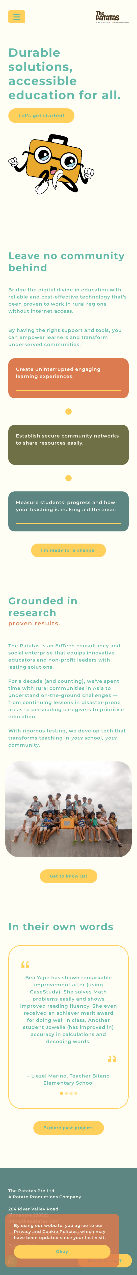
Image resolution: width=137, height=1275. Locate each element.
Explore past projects (68, 1127)
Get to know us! (68, 876)
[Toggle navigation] (16, 16)
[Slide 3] (71, 1093)
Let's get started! (41, 115)
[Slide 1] (61, 1093)
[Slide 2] (66, 1093)
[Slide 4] (75, 1093)
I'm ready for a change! (68, 550)
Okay (62, 1251)
